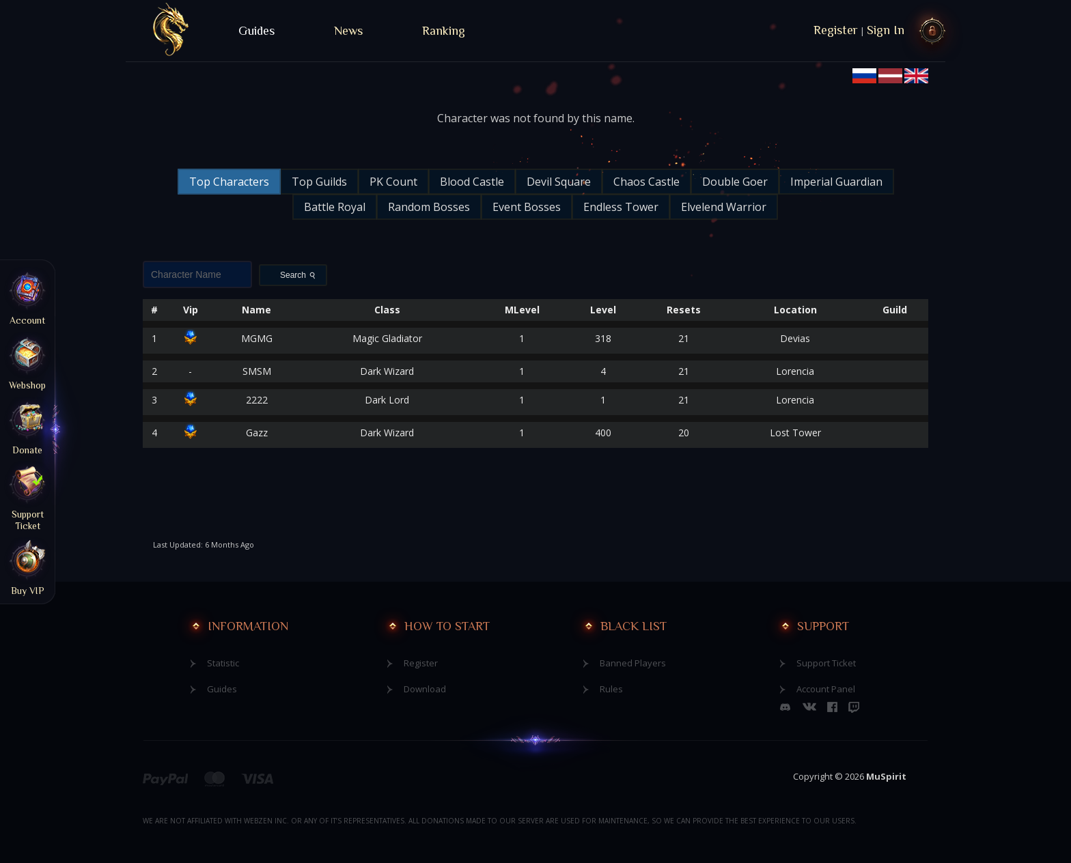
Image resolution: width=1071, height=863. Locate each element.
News (348, 31)
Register (835, 30)
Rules (611, 689)
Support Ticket (826, 663)
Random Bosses (429, 206)
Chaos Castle (646, 181)
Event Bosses (526, 206)
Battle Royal (334, 206)
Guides (256, 31)
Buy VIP (27, 566)
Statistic (223, 663)
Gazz (257, 432)
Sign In (885, 30)
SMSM (256, 371)
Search (299, 275)
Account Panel (825, 689)
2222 (257, 399)
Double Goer (735, 181)
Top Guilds (319, 181)
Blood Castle (472, 181)
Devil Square (559, 181)
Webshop (27, 361)
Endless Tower (620, 206)
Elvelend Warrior (723, 206)
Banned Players (633, 663)
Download (425, 689)
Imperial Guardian (836, 181)
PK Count (393, 181)
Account (27, 296)
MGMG (257, 338)
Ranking (443, 31)
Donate (27, 426)
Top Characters (229, 181)
